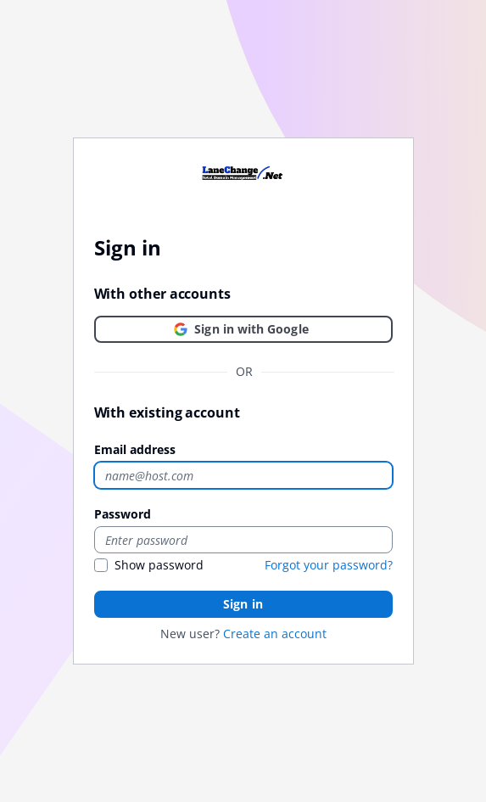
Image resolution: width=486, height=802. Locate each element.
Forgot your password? (329, 565)
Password (122, 514)
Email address (135, 449)
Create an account (275, 633)
